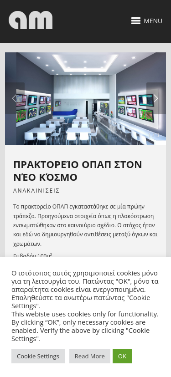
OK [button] (122, 356)
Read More (90, 356)
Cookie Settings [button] (38, 356)
